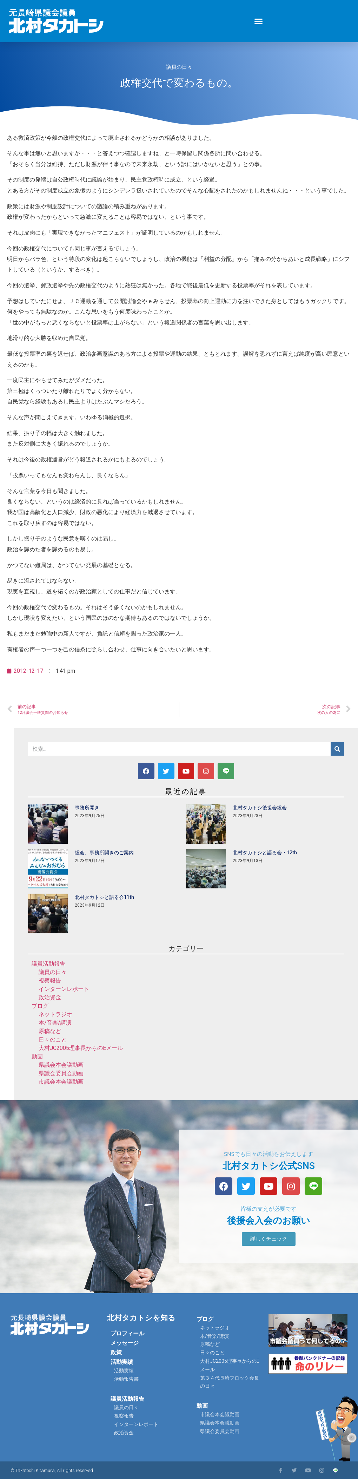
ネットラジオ (55, 1014)
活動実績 (122, 1362)
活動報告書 (126, 1379)
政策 (116, 1352)
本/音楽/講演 (55, 1022)
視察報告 (50, 980)
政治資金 (50, 997)
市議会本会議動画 (61, 1081)
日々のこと (53, 1039)
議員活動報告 (48, 963)
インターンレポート (64, 989)
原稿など (50, 1031)
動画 (37, 1056)
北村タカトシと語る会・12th (265, 852)
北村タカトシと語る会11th (104, 897)
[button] (258, 21)
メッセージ (125, 1343)
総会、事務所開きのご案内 (104, 852)
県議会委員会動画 (61, 1073)
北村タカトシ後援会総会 (260, 807)
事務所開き (87, 807)
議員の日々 (179, 67)
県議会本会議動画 (61, 1064)
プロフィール (127, 1333)
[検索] (337, 749)
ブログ (40, 1006)
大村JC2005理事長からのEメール (81, 1048)
